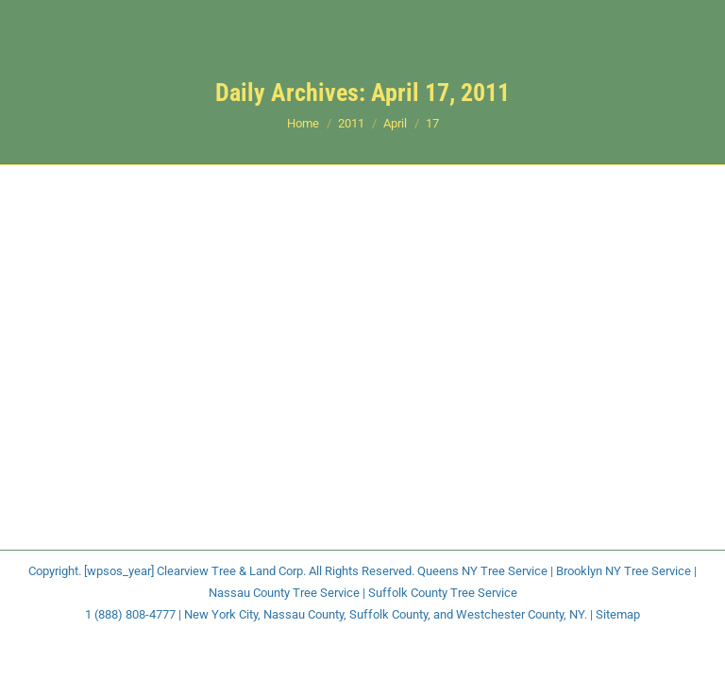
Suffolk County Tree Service (442, 593)
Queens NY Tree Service (482, 571)
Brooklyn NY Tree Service (623, 571)
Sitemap (618, 614)
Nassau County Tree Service (284, 593)
